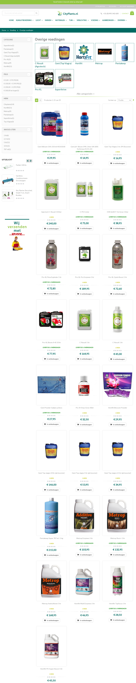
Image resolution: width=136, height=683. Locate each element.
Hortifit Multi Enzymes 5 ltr (84, 603)
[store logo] (68, 13)
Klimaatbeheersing (24, 20)
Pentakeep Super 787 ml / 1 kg (51, 538)
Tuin (71, 20)
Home (4, 30)
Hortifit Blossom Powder (117, 408)
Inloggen (112, 6)
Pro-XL (38, 89)
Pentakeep (120, 63)
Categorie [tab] (8, 40)
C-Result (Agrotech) (12, 56)
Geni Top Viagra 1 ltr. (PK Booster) (117, 147)
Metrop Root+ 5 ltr (117, 538)
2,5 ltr (7, 139)
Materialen (60, 20)
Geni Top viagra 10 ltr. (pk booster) (51, 473)
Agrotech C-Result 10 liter (51, 212)
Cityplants (9, 104)
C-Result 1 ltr (118, 342)
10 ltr (7, 146)
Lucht (38, 20)
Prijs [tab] (6, 74)
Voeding (94, 20)
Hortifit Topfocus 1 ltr (117, 603)
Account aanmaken (127, 6)
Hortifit (78, 63)
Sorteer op (112, 100)
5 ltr (7, 142)
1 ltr (6, 135)
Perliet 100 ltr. (21, 165)
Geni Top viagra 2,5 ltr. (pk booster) (117, 473)
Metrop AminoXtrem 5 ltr (51, 603)
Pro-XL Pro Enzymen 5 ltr (84, 277)
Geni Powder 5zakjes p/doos (51, 408)
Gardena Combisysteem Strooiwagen (21, 178)
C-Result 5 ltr (84, 342)
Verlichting (82, 20)
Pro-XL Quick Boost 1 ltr (117, 277)
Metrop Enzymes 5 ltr (84, 538)
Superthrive (60, 89)
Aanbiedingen (108, 20)
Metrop (99, 63)
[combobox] (20, 13)
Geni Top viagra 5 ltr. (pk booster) (84, 473)
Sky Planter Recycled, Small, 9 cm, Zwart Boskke (24, 192)
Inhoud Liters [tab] (10, 130)
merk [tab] (6, 98)
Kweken (48, 20)
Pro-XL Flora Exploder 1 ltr (51, 277)
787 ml (7, 149)
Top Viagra (9, 122)
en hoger (12, 91)
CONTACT (125, 13)
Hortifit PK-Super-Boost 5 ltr (51, 669)
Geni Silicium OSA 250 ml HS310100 (51, 147)
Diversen (121, 20)
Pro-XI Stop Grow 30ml (84, 408)
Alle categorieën (84, 93)
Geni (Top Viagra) (63, 63)
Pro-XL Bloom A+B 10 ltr (51, 342)
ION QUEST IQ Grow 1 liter (117, 212)
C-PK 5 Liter (84, 212)
